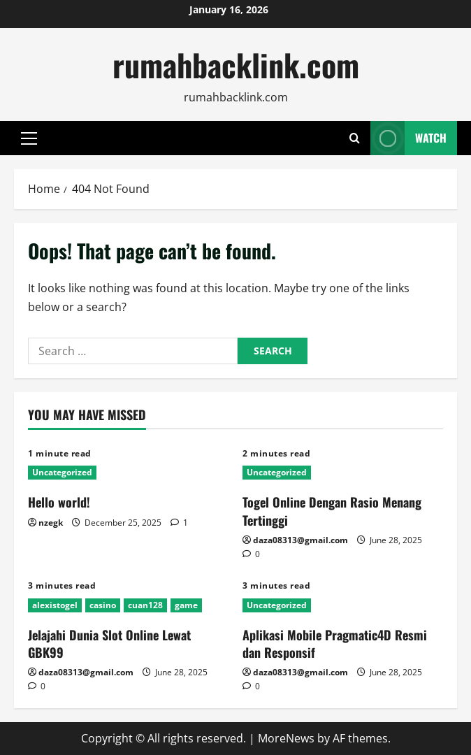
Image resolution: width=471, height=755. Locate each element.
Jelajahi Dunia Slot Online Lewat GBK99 (109, 643)
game (186, 605)
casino (102, 605)
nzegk (50, 522)
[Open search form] (354, 138)
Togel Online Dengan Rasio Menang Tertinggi (331, 510)
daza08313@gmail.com (300, 540)
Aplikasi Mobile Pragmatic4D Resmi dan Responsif (334, 643)
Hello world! (59, 502)
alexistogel (55, 605)
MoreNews (286, 738)
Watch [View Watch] (408, 138)
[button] (29, 138)
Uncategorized (62, 472)
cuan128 (145, 605)
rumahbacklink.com (236, 64)
